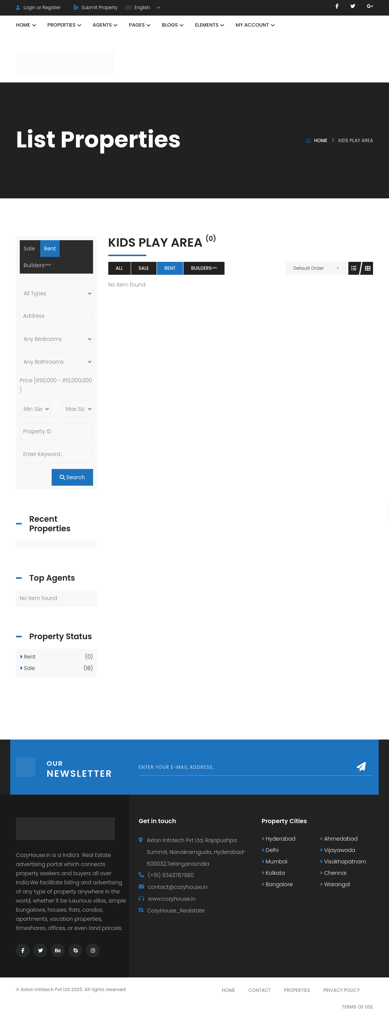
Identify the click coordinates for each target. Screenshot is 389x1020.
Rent (170, 268)
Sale (144, 268)
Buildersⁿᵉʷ (204, 268)
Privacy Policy (341, 990)
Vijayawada (337, 850)
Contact (259, 990)
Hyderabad (279, 839)
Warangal (335, 884)
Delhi (270, 850)
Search (72, 477)
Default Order (308, 268)
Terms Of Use (357, 1007)
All (119, 268)
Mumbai (275, 861)
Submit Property (95, 7)
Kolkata (273, 873)
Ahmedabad (338, 839)
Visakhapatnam (343, 861)
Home (320, 140)
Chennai (333, 873)
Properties (297, 990)
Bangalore (277, 884)
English (138, 7)
